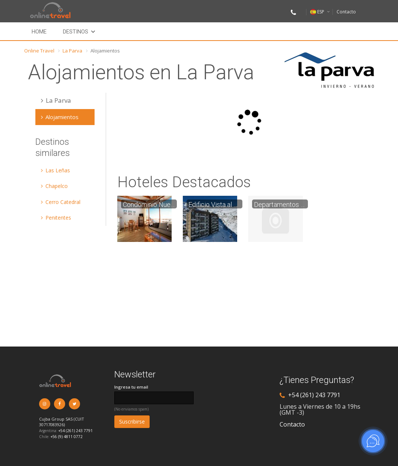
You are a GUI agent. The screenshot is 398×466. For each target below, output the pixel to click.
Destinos (75, 31)
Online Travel (39, 50)
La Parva (72, 50)
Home (39, 31)
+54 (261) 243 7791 (75, 430)
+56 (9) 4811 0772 (67, 436)
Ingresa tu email (131, 387)
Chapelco (54, 185)
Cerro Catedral (60, 201)
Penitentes (56, 217)
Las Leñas (55, 170)
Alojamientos (60, 117)
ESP (317, 12)
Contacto (346, 12)
